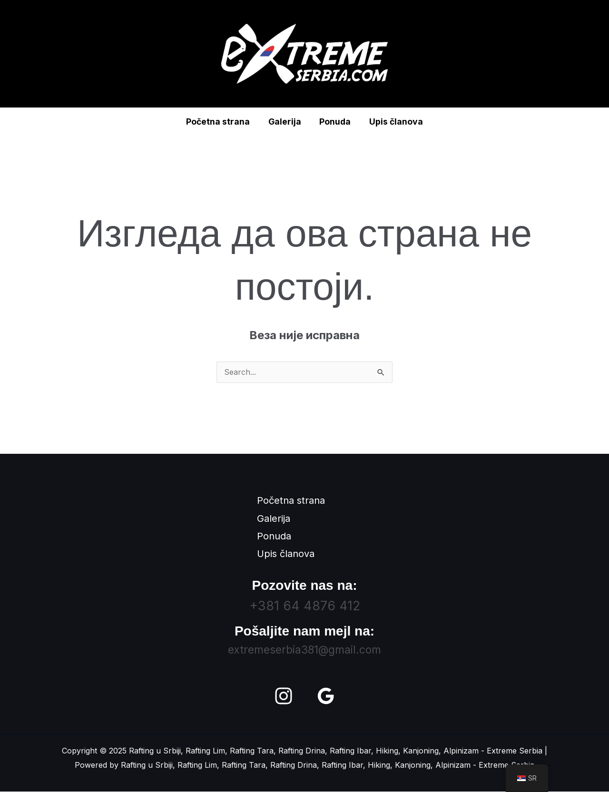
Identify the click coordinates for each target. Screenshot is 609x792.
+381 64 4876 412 (304, 606)
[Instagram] (283, 696)
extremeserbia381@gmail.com (304, 650)
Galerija (285, 122)
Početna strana (220, 122)
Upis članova (394, 122)
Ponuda (334, 122)
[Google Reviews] (326, 696)
